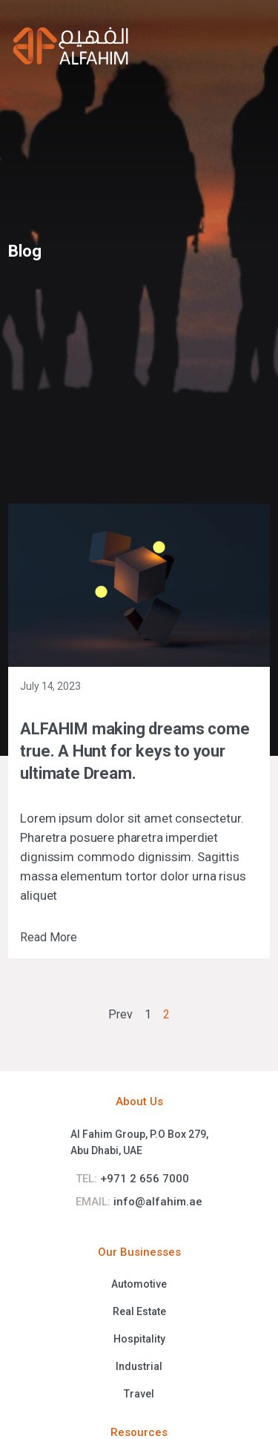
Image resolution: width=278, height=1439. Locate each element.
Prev (120, 1014)
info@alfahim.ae (139, 1201)
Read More (48, 937)
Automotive (139, 1284)
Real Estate (139, 1311)
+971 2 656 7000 (132, 1178)
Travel (139, 1394)
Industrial (139, 1366)
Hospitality (139, 1339)
